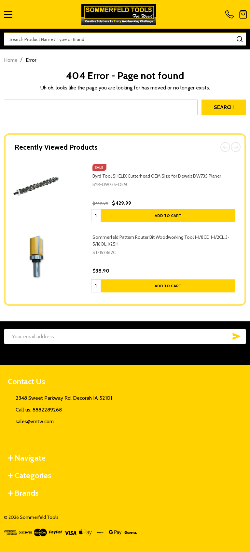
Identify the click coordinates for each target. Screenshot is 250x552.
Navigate (27, 458)
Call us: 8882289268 (39, 410)
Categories (29, 475)
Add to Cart (168, 215)
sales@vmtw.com (35, 421)
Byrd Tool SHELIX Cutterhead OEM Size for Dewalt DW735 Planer (156, 176)
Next (236, 147)
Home (11, 60)
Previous (225, 147)
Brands (23, 493)
